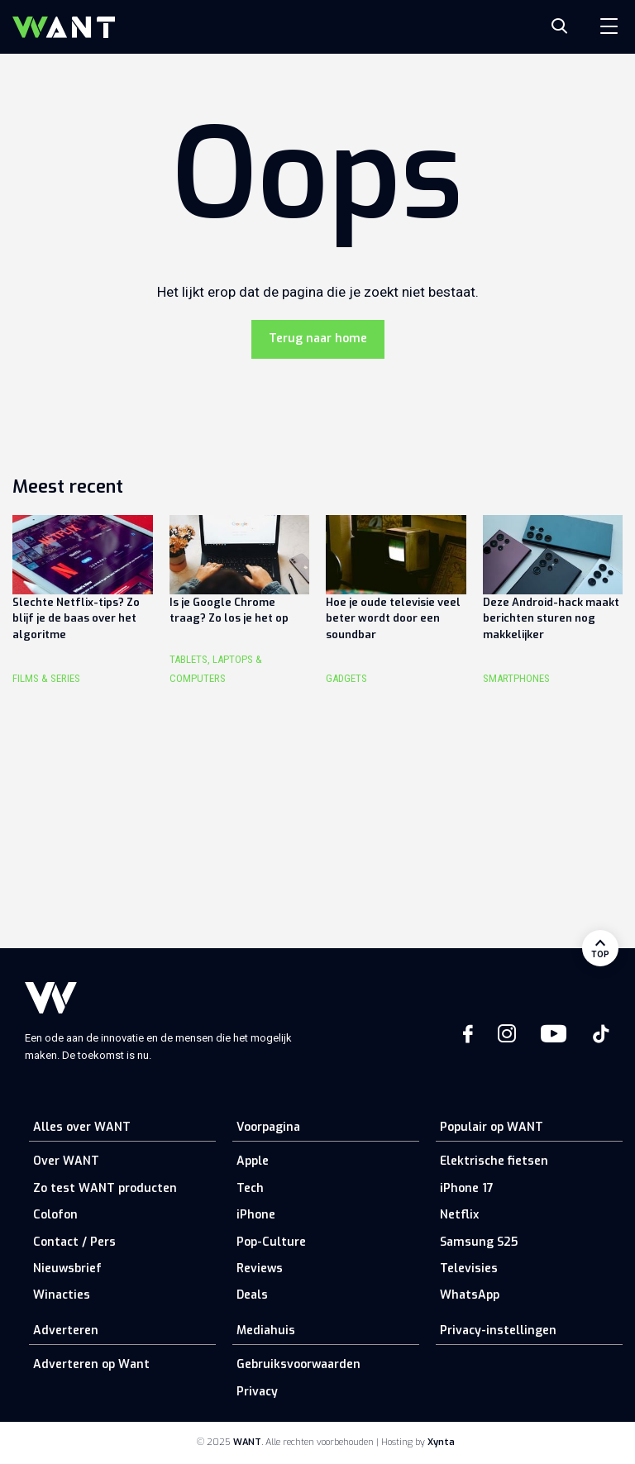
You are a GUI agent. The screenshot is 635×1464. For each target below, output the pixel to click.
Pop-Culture (271, 1242)
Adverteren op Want (91, 1364)
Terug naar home (318, 338)
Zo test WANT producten (105, 1188)
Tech (250, 1188)
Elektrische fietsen (494, 1161)
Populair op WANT (491, 1127)
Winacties (61, 1295)
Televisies (469, 1268)
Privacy (257, 1392)
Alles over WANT (82, 1127)
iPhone (255, 1215)
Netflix (459, 1215)
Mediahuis (265, 1330)
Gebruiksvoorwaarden (298, 1364)
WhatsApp (469, 1295)
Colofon (55, 1215)
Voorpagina (268, 1127)
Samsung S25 (479, 1242)
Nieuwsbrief (67, 1268)
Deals (252, 1295)
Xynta (441, 1442)
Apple (252, 1161)
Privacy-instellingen (498, 1330)
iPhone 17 (467, 1188)
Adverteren (65, 1330)
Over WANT (66, 1161)
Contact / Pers (74, 1242)
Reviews (259, 1268)
